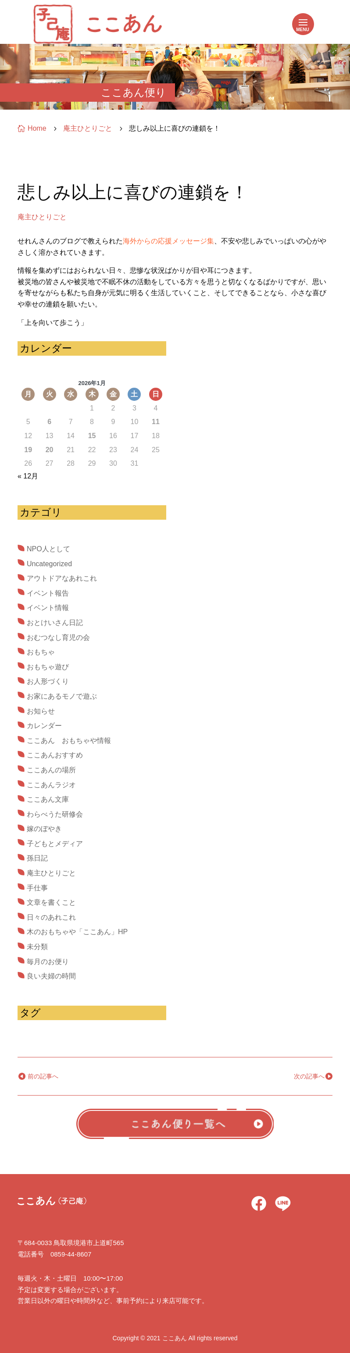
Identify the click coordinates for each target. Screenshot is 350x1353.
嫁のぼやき (44, 828)
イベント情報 (48, 607)
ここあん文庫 (48, 799)
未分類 (37, 946)
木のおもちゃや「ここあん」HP (77, 931)
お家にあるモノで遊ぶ (62, 696)
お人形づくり (48, 681)
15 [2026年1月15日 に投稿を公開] (92, 435)
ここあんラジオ (51, 785)
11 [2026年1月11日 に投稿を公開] (156, 421)
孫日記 (37, 858)
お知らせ (41, 711)
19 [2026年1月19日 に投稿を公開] (28, 449)
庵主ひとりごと (42, 217)
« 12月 (28, 476)
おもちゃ (41, 652)
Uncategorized (49, 564)
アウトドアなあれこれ (62, 578)
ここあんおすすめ (55, 755)
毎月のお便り (48, 961)
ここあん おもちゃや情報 (69, 740)
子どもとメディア (55, 843)
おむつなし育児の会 (58, 637)
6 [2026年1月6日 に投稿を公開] (49, 421)
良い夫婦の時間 (51, 976)
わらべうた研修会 (55, 814)
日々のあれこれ (51, 917)
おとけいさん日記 (55, 622)
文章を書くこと (51, 902)
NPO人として (48, 549)
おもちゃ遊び (48, 667)
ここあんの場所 (51, 770)
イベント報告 (48, 593)
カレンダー (44, 725)
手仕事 (37, 888)
